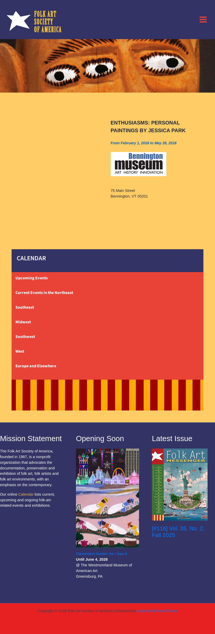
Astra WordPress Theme (156, 611)
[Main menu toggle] (203, 19)
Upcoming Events (31, 278)
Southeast (24, 307)
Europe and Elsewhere (35, 366)
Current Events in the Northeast (44, 293)
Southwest (25, 337)
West (19, 351)
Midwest (23, 322)
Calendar (25, 494)
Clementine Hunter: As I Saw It (101, 554)
